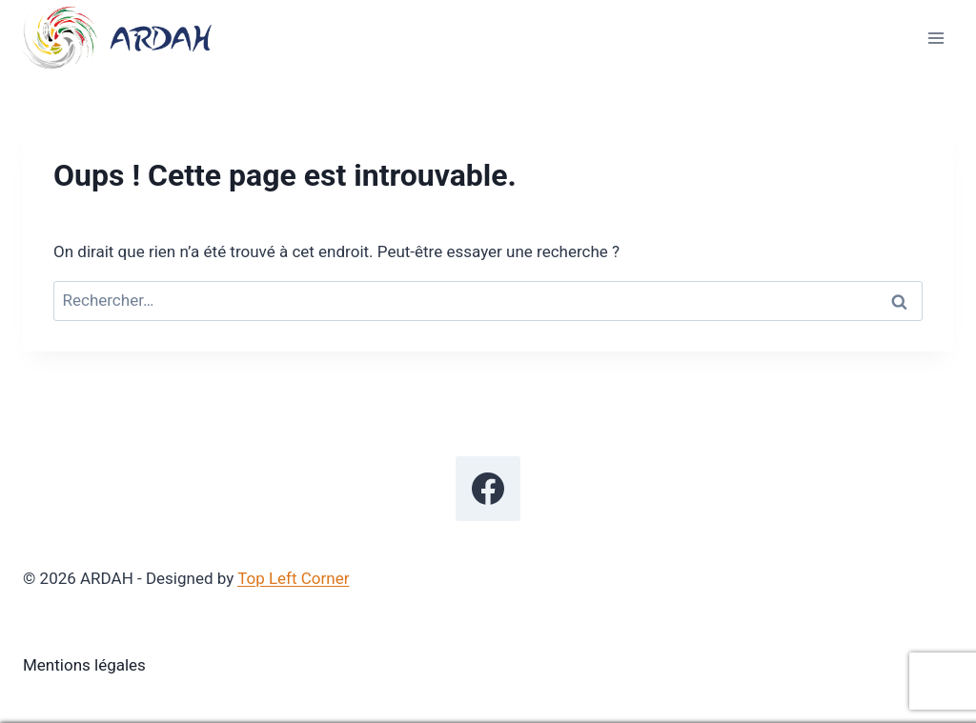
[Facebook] (488, 488)
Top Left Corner (293, 578)
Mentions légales (84, 664)
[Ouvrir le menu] (935, 37)
